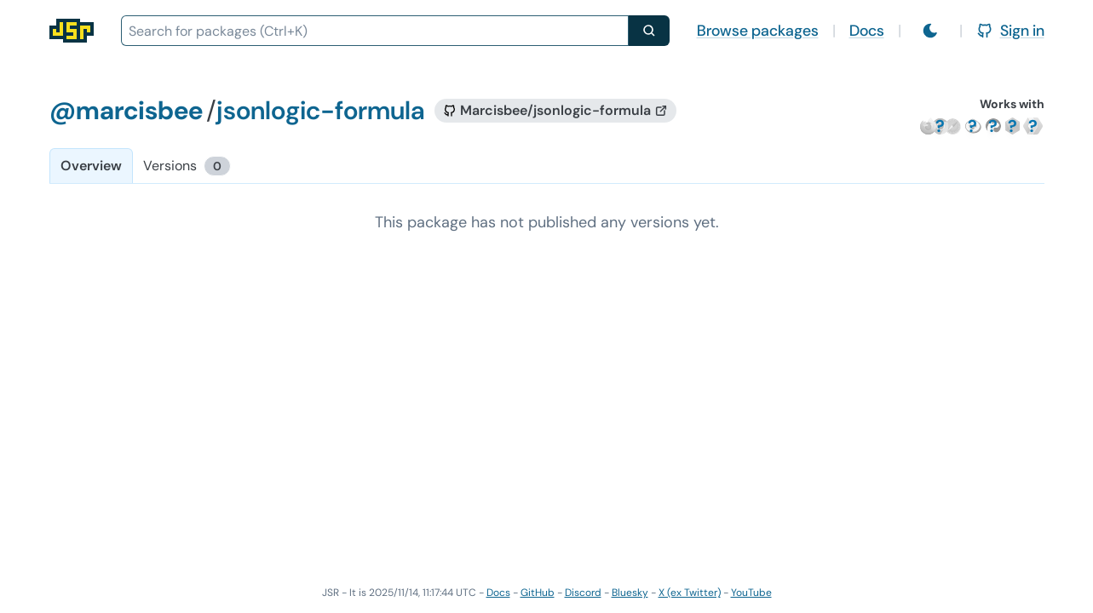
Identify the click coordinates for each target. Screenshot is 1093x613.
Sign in (1010, 30)
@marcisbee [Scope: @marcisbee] (126, 110)
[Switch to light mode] (930, 30)
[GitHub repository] (555, 111)
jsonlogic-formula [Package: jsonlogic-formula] (320, 110)
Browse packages (758, 30)
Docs (866, 30)
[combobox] (375, 30)
